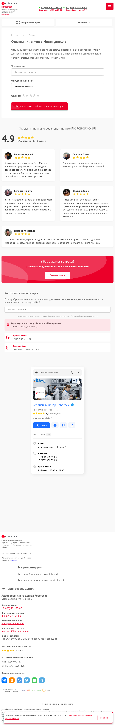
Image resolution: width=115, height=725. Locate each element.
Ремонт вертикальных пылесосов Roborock (41, 580)
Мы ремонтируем (28, 22)
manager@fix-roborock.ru (15, 630)
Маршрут (41, 425)
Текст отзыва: (18, 65)
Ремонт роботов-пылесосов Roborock (38, 574)
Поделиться (4, 680)
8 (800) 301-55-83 (11, 615)
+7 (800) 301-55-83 (51, 7)
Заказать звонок (57, 275)
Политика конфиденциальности (57, 704)
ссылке (14, 560)
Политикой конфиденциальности (84, 316)
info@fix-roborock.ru (13, 623)
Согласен (104, 717)
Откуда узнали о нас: (22, 80)
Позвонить (84, 22)
